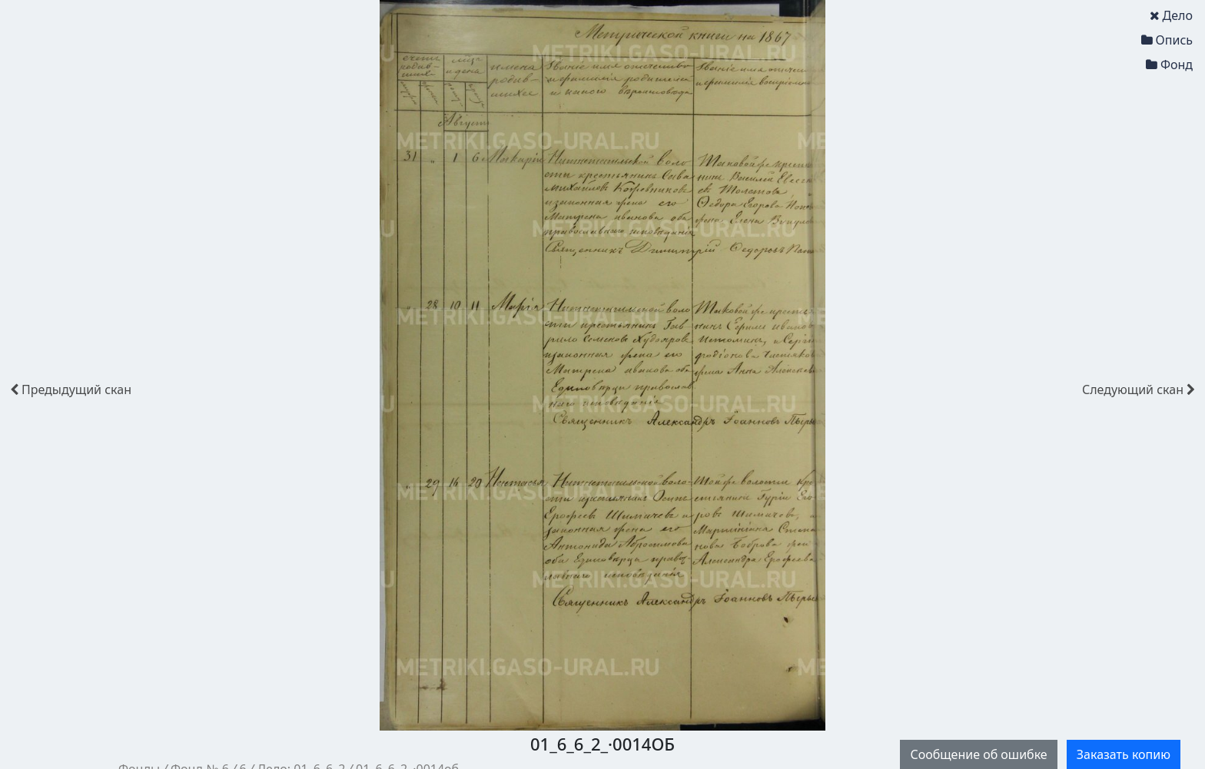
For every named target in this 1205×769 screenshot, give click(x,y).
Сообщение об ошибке (978, 754)
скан (70, 389)
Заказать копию (1123, 754)
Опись (1167, 39)
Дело (1171, 15)
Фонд (1169, 64)
